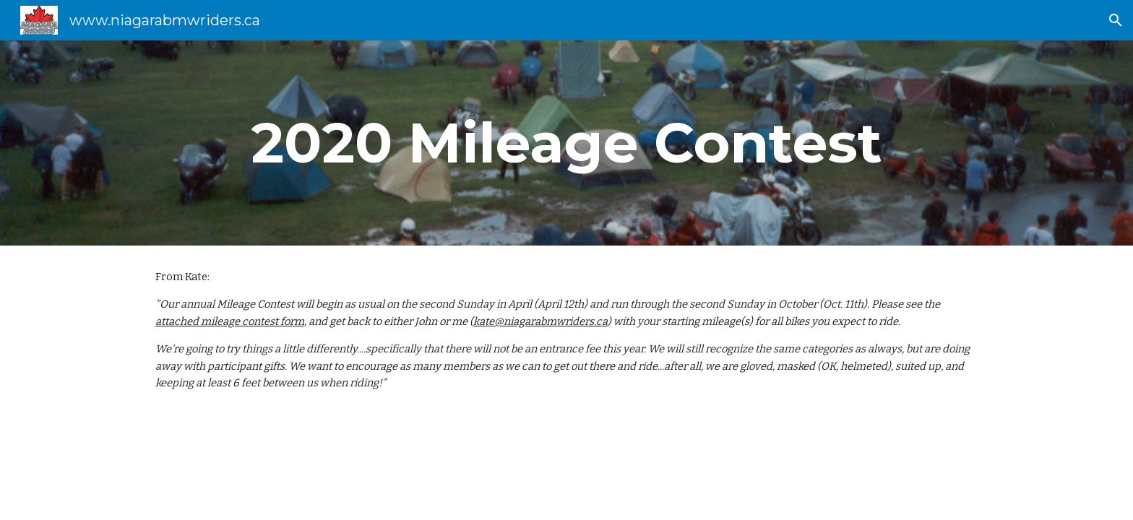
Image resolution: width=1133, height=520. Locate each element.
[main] (566, 143)
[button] (1115, 20)
